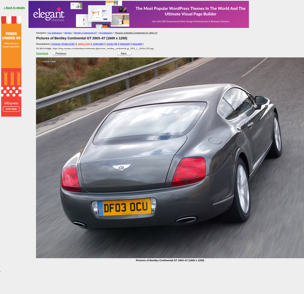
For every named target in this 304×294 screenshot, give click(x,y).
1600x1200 (84, 44)
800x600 (125, 44)
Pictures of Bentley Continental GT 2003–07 (136, 33)
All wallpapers (106, 33)
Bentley (68, 33)
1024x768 (111, 44)
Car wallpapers (55, 33)
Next (123, 53)
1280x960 (98, 44)
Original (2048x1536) (63, 44)
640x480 (137, 44)
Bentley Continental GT (85, 33)
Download (42, 53)
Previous (60, 53)
